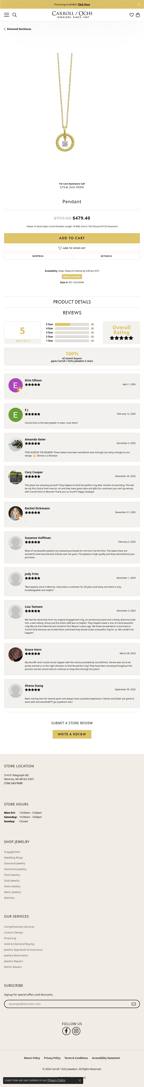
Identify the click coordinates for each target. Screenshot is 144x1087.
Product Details (72, 302)
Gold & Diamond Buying (19, 944)
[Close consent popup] (80, 1080)
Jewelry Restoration (16, 955)
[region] (72, 111)
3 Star (49, 332)
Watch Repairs (13, 967)
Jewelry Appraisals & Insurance (23, 949)
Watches (9, 898)
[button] (15, 15)
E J (26, 410)
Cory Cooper (34, 472)
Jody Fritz (32, 574)
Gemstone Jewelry (15, 869)
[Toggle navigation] (6, 15)
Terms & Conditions (76, 1058)
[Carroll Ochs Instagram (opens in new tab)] (76, 1031)
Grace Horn (33, 649)
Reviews (72, 312)
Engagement (12, 852)
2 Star (49, 336)
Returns (106, 256)
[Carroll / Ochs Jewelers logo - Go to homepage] (72, 14)
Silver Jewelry (12, 886)
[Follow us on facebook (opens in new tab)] (66, 1031)
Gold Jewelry (12, 880)
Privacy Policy (52, 1058)
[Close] (139, 4)
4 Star (49, 328)
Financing (10, 938)
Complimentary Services (19, 926)
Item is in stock (72, 276)
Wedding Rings (13, 857)
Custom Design (13, 932)
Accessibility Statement (106, 1058)
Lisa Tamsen (34, 607)
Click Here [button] (84, 4)
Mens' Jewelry (12, 892)
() (92, 324)
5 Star (49, 324)
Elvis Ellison (33, 380)
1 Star (49, 340)
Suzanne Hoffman (38, 538)
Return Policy (32, 1058)
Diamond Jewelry (14, 863)
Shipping (38, 256)
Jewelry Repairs (13, 961)
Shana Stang (34, 686)
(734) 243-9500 (72, 187)
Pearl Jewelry (12, 875)
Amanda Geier (35, 439)
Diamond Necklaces (19, 29)
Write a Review (72, 734)
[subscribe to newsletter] (133, 1004)
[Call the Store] (13, 783)
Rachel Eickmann (37, 508)
